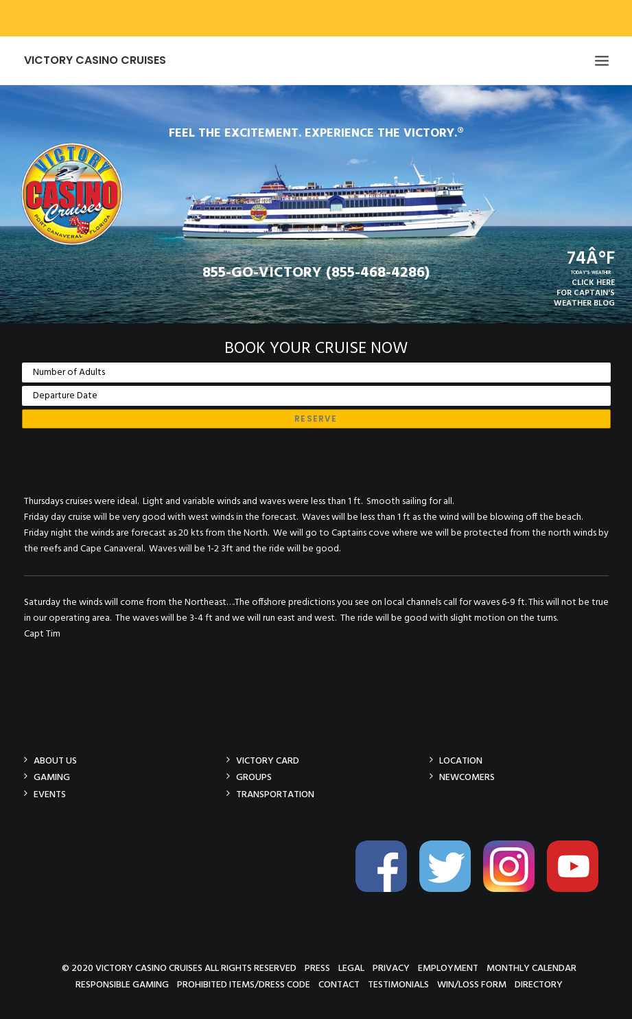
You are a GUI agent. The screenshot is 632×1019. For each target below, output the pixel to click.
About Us (55, 760)
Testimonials (398, 984)
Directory (539, 984)
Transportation (275, 794)
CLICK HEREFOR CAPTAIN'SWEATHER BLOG (584, 293)
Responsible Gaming (122, 984)
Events (50, 794)
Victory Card (267, 760)
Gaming (52, 777)
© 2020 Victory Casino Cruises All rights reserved (179, 968)
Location (460, 760)
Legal (351, 968)
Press (317, 968)
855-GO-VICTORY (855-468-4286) (316, 273)
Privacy (391, 968)
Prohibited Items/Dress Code (243, 984)
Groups (254, 777)
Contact (339, 984)
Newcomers (467, 777)
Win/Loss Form (471, 984)
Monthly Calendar (531, 968)
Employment (448, 968)
